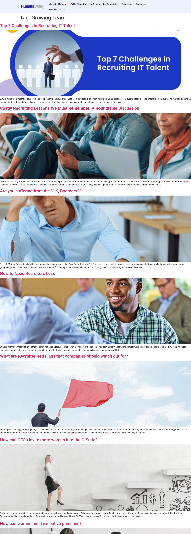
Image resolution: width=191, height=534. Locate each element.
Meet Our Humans (57, 4)
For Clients (94, 4)
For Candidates (110, 4)
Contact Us (141, 4)
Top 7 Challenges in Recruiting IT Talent (37, 25)
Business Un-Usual (58, 9)
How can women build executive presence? (40, 523)
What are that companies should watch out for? (64, 356)
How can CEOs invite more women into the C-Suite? (48, 439)
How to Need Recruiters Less (27, 273)
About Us (78, 4)
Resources (127, 4)
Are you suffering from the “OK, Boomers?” (40, 190)
